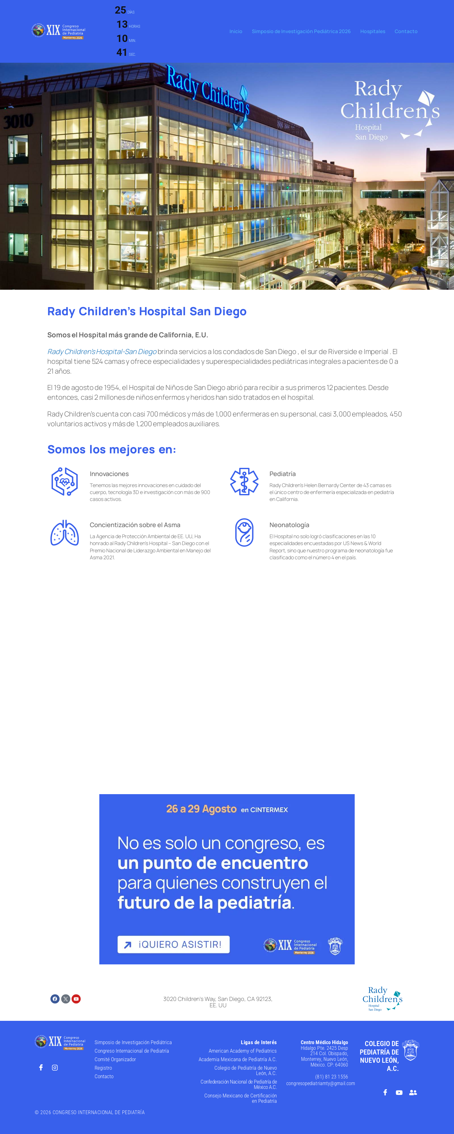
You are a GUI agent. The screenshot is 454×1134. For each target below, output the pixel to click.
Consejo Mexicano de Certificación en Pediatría (240, 1098)
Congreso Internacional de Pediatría (132, 1051)
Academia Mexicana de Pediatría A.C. (238, 1059)
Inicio (242, 31)
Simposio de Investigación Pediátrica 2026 (305, 31)
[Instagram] (55, 1067)
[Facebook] (41, 1067)
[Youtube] (399, 1092)
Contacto (407, 31)
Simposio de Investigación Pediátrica (133, 1042)
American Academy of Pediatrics (243, 1051)
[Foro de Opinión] (413, 1092)
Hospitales (375, 31)
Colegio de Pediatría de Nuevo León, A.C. (245, 1070)
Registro (103, 1068)
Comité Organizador (115, 1059)
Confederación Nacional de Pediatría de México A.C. (239, 1084)
